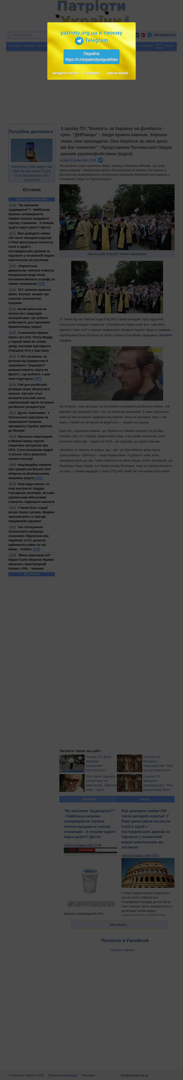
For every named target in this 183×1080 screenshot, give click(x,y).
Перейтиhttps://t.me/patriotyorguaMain (91, 56)
